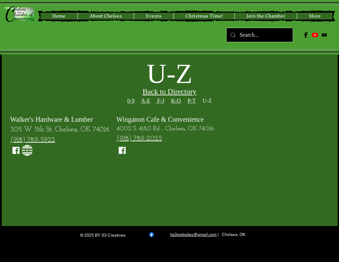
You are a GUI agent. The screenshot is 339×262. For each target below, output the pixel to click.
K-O (176, 101)
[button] (203, 16)
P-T (191, 101)
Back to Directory (170, 91)
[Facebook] (151, 234)
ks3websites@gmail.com (193, 234)
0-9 (130, 101)
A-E (145, 101)
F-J (160, 101)
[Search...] (259, 35)
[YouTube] (315, 35)
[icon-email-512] (324, 35)
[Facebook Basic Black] (306, 35)
